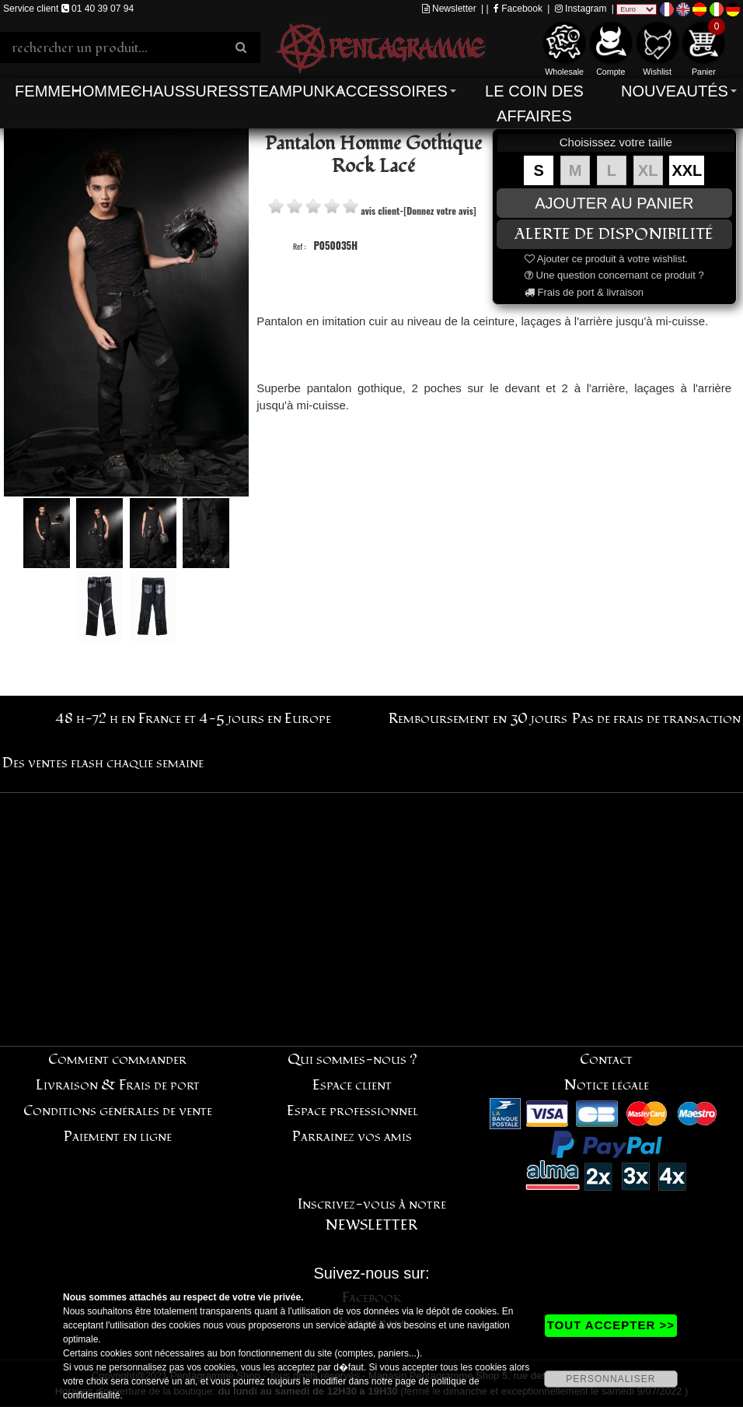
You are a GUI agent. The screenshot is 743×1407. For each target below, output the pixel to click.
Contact (606, 1059)
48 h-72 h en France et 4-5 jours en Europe (193, 718)
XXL (686, 170)
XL (648, 170)
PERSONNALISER (610, 1379)
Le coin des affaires (534, 103)
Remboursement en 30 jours (478, 718)
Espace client (352, 1085)
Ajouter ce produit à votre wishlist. (606, 259)
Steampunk (287, 91)
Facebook (518, 8)
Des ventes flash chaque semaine (103, 763)
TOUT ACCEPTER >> (611, 1325)
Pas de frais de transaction (656, 718)
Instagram (581, 8)
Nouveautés (674, 91)
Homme (101, 91)
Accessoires (391, 91)
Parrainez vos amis (352, 1136)
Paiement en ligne (118, 1136)
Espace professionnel (352, 1111)
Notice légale (606, 1085)
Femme (43, 91)
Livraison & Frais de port (118, 1085)
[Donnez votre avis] (439, 210)
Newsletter (449, 8)
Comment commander (117, 1059)
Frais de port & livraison (584, 292)
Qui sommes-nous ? (352, 1059)
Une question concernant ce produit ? (614, 275)
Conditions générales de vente (117, 1111)
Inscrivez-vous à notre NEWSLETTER (372, 1215)
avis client (380, 210)
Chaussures (185, 91)
